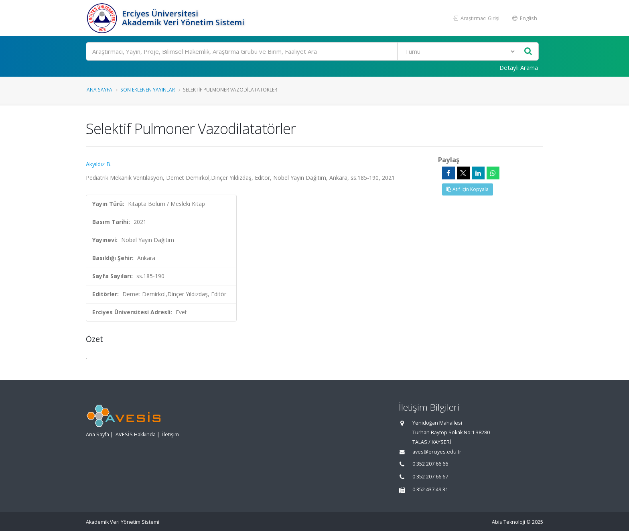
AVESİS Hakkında (136, 434)
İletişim (170, 434)
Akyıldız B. (99, 164)
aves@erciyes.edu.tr (436, 451)
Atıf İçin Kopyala (467, 189)
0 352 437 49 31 (430, 489)
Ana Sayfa (99, 89)
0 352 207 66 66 (430, 463)
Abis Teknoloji (508, 522)
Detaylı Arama (518, 67)
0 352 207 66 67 (430, 476)
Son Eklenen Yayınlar (147, 89)
